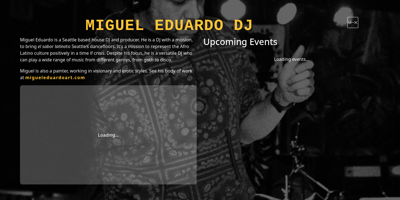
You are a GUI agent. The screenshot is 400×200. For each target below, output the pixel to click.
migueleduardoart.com (55, 77)
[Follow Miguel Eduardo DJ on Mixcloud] (353, 22)
